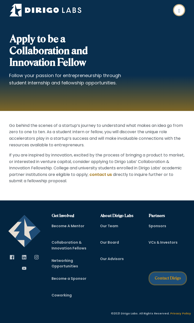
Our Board (109, 242)
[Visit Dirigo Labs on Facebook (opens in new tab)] (12, 257)
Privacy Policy (180, 313)
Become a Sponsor (69, 278)
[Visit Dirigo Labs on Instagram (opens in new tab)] (36, 257)
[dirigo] (24, 229)
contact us (100, 174)
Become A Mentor (68, 225)
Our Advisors (112, 258)
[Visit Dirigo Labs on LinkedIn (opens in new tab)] (24, 257)
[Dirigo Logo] (47, 10)
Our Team (109, 225)
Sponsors (157, 225)
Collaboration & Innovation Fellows (69, 245)
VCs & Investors (163, 242)
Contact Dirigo (168, 278)
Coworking (62, 295)
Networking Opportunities (65, 263)
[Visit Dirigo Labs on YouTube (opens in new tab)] (24, 268)
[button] (179, 10)
